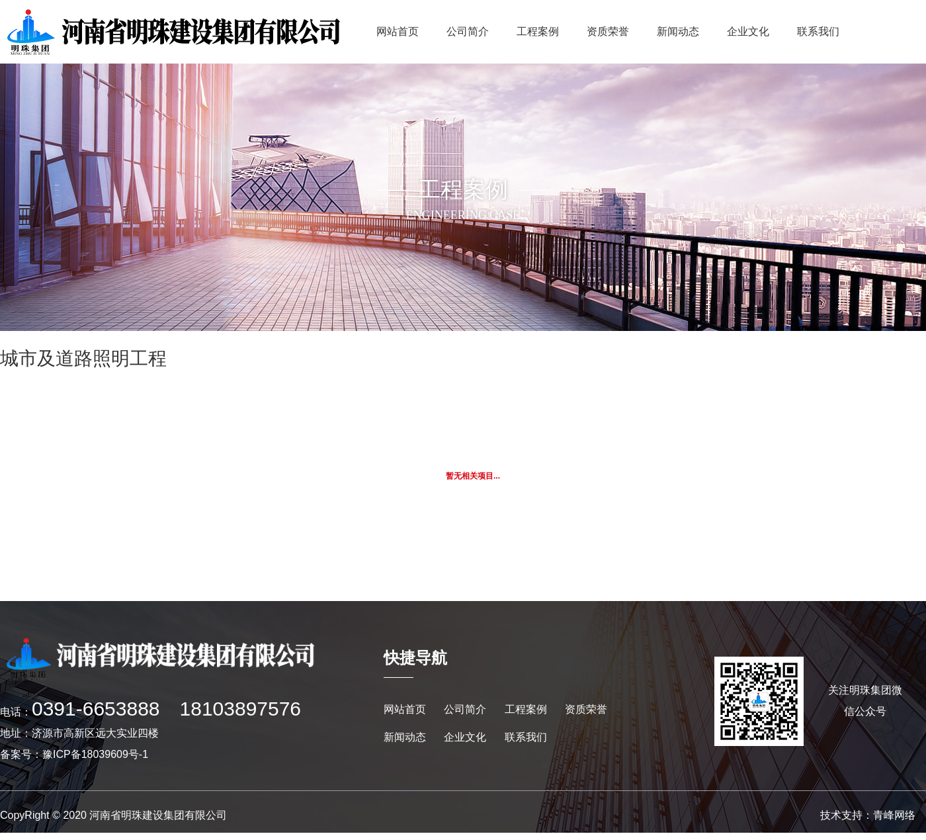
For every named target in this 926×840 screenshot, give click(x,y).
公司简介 (467, 31)
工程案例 (538, 31)
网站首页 (397, 31)
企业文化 (748, 31)
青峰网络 (894, 815)
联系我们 (818, 31)
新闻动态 (678, 31)
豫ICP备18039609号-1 (95, 754)
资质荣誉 (608, 31)
